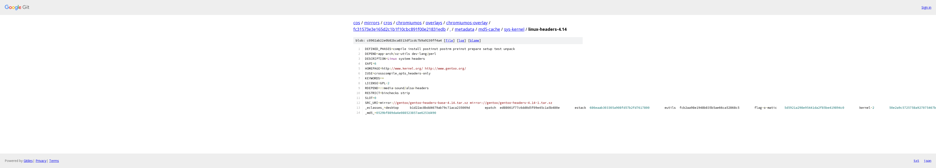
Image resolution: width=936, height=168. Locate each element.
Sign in (926, 7)
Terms (54, 160)
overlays (434, 22)
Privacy (41, 160)
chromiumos (409, 22)
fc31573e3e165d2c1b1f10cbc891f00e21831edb (399, 29)
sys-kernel (514, 29)
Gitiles (28, 160)
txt (916, 160)
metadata (464, 29)
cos (356, 22)
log (461, 40)
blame (474, 40)
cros (388, 22)
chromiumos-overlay (467, 22)
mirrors (372, 22)
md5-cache (489, 29)
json (927, 160)
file (449, 40)
